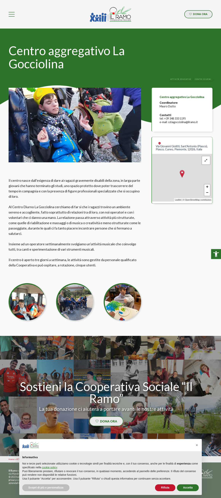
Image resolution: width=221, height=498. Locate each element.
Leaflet (178, 200)
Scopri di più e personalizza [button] (45, 487)
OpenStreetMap (192, 200)
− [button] (207, 193)
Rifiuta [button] (165, 487)
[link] (216, 254)
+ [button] (207, 187)
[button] (197, 445)
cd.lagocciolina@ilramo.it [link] (183, 122)
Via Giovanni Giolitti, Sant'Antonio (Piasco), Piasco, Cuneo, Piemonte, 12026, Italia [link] (182, 148)
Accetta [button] (188, 487)
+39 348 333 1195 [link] (175, 118)
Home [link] (11, 459)
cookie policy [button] (49, 467)
